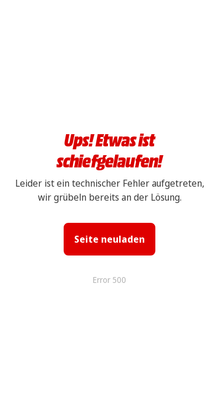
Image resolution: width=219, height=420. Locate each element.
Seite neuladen (109, 239)
